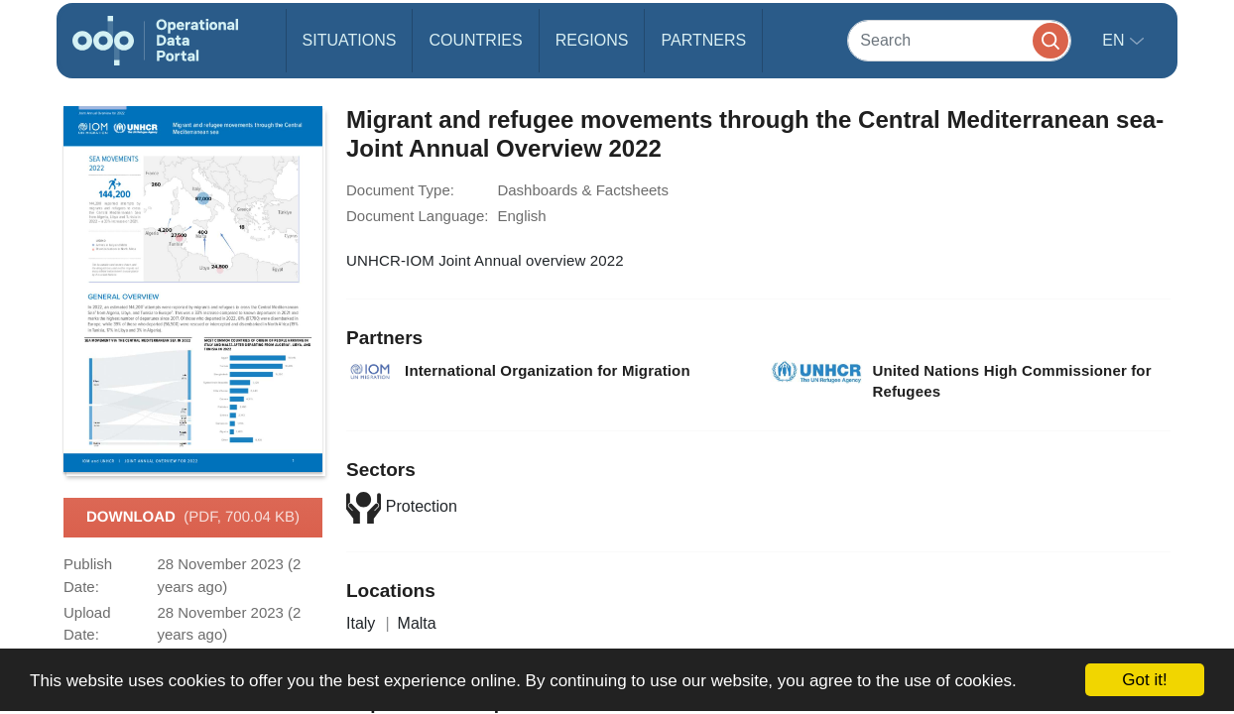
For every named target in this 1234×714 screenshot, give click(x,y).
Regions (592, 40)
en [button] (1115, 40)
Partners (703, 40)
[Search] (959, 40)
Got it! (1144, 679)
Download (193, 518)
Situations (350, 40)
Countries (475, 40)
